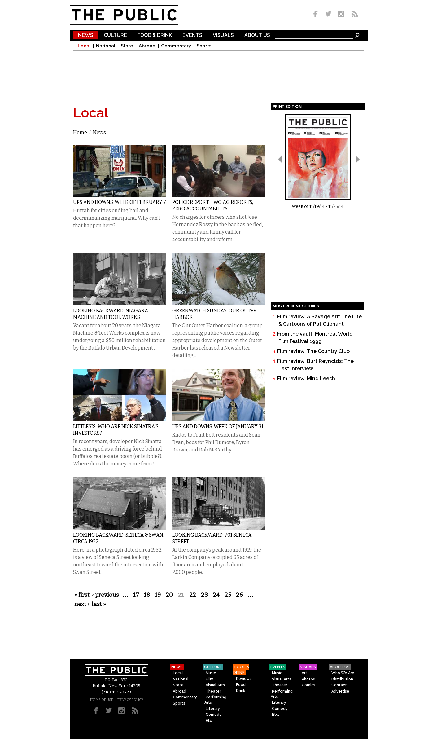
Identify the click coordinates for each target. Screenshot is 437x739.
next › (81, 604)
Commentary (176, 46)
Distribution (342, 679)
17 (136, 595)
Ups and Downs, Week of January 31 (217, 426)
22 (192, 595)
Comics (308, 685)
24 (216, 595)
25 (228, 595)
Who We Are (342, 673)
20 (169, 595)
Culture (115, 35)
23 (204, 595)
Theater (213, 691)
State (127, 46)
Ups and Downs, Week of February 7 (119, 202)
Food (241, 685)
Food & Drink (155, 35)
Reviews (243, 678)
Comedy (213, 714)
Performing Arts (215, 700)
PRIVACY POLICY (130, 700)
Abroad (147, 46)
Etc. (209, 721)
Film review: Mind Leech (306, 378)
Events (192, 35)
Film (209, 679)
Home (80, 132)
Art (304, 673)
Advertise (340, 691)
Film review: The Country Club (313, 351)
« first (82, 595)
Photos (308, 679)
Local (84, 46)
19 (158, 595)
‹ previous (105, 595)
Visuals (223, 35)
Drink (240, 690)
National (105, 46)
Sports (204, 46)
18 (147, 595)
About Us (257, 35)
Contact (339, 685)
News (85, 35)
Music (211, 673)
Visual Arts (215, 685)
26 (239, 595)
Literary (213, 708)
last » (99, 604)
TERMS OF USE (101, 700)
